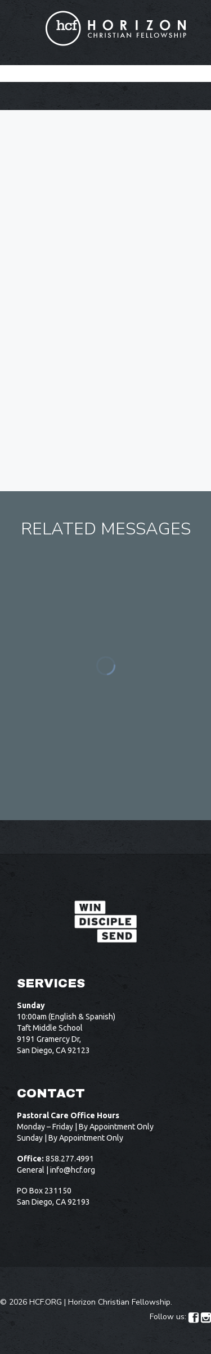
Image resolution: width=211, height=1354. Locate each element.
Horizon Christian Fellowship (119, 1302)
